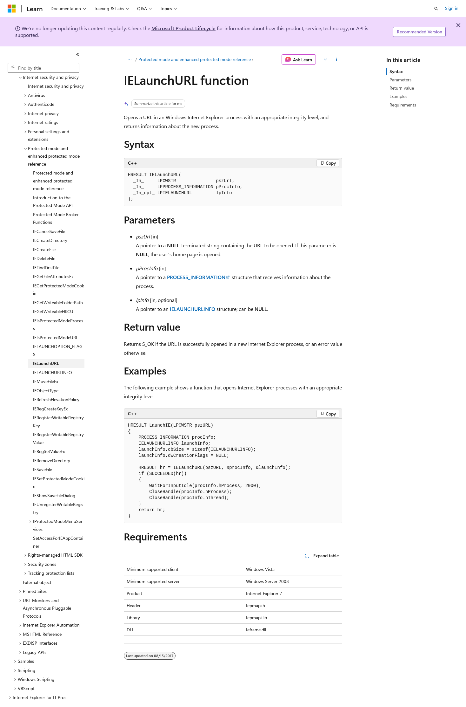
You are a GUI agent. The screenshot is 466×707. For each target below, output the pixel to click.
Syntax (396, 71)
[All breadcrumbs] (129, 59)
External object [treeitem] (37, 565)
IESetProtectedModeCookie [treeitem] (58, 465)
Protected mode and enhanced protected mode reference (194, 59)
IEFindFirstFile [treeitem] (46, 250)
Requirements (402, 105)
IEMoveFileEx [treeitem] (45, 364)
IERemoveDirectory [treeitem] (51, 443)
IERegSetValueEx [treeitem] (49, 434)
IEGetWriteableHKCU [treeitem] (53, 294)
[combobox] (43, 68)
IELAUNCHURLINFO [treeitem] (52, 355)
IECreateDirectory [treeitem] (50, 223)
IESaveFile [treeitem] (42, 452)
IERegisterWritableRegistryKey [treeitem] (58, 404)
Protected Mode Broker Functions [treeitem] (56, 201)
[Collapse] (77, 54)
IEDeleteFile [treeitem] (44, 241)
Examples (398, 96)
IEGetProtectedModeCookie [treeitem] (58, 272)
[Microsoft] (12, 8)
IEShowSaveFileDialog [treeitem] (54, 478)
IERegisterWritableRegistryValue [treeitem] (58, 421)
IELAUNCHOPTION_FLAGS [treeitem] (58, 333)
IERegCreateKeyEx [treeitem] (50, 391)
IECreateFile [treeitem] (44, 232)
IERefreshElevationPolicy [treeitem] (56, 382)
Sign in (451, 8)
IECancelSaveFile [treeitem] (49, 214)
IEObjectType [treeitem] (45, 373)
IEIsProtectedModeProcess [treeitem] (58, 307)
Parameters (400, 80)
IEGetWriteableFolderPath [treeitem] (58, 285)
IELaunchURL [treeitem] (46, 346)
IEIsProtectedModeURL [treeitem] (55, 320)
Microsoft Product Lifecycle (183, 28)
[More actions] (336, 59)
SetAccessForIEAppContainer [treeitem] (58, 525)
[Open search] (436, 8)
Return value (401, 88)
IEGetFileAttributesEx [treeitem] (53, 259)
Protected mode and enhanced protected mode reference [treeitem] (53, 163)
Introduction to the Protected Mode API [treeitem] (53, 184)
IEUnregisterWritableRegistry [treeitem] (58, 491)
